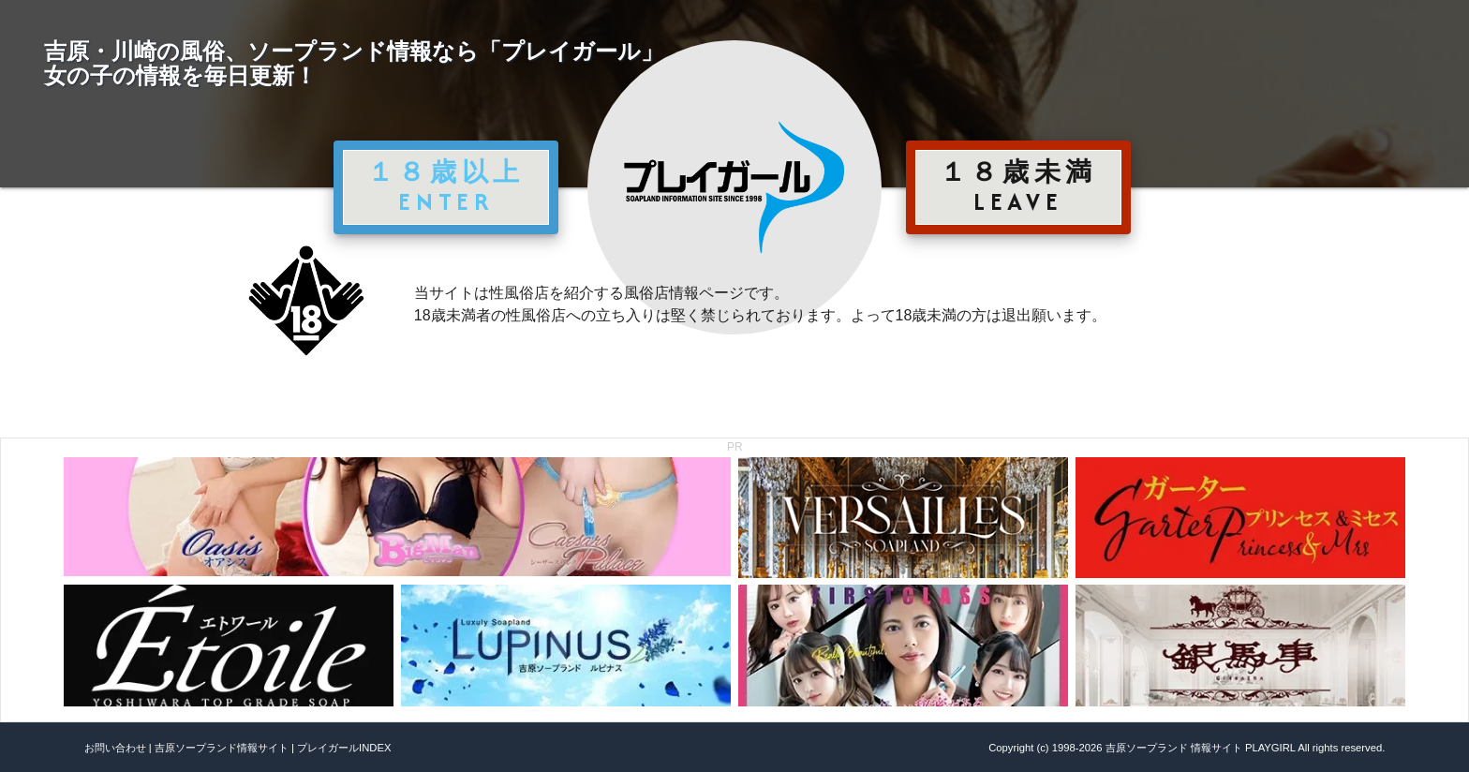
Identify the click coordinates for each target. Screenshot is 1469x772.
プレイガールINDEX (344, 747)
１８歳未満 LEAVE (1018, 186)
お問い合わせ (115, 747)
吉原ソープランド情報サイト (222, 747)
